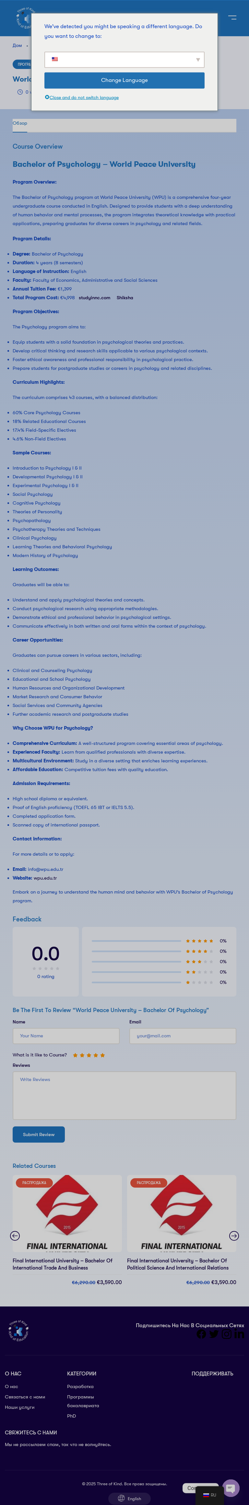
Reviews (21, 1065)
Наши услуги (19, 1407)
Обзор (20, 123)
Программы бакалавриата (83, 1401)
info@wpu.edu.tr (45, 869)
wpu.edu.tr (45, 878)
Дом (17, 45)
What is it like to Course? (40, 1055)
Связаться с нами (25, 1397)
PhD (71, 1416)
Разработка (80, 1386)
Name (19, 1022)
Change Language (124, 80)
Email (135, 1022)
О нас (11, 1386)
